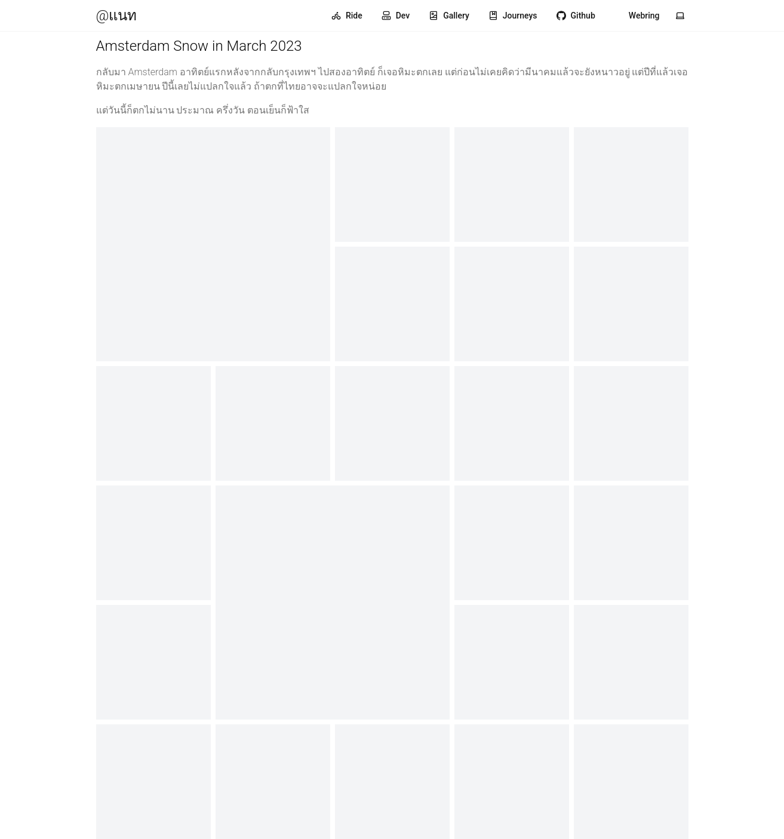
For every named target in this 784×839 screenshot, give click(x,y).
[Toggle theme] (680, 15)
